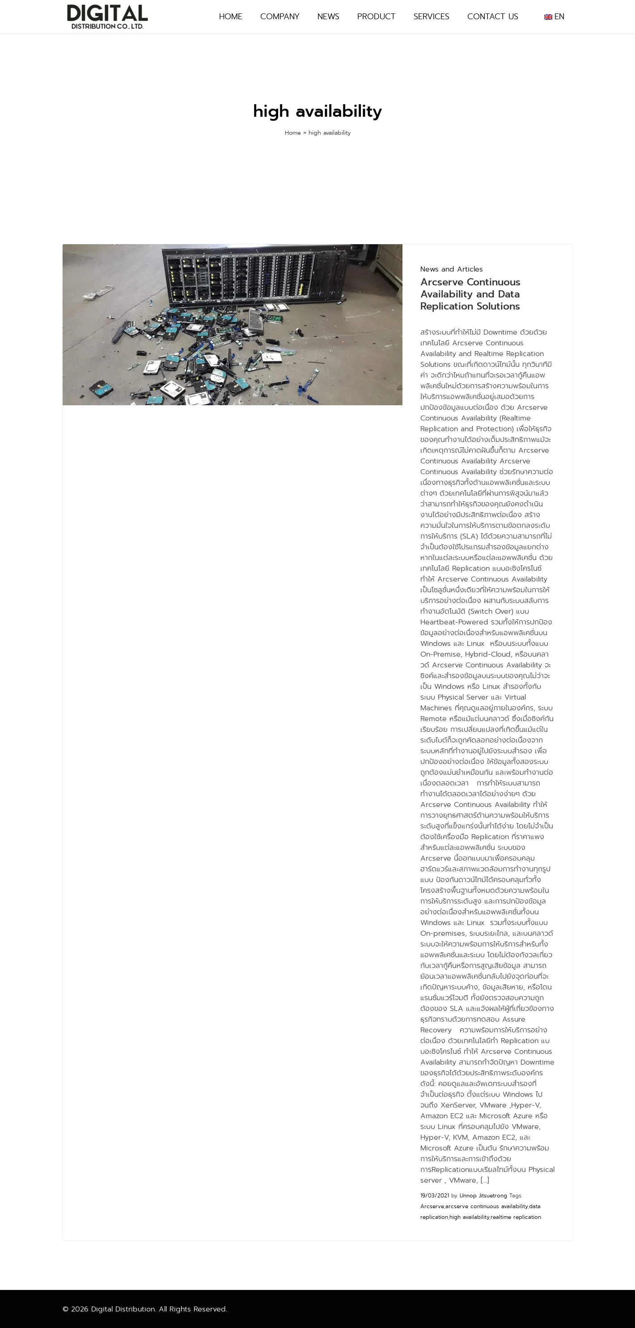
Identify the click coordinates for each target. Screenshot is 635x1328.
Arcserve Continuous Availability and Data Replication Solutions (470, 294)
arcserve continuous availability (486, 1206)
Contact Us (492, 16)
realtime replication (516, 1217)
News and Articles (451, 269)
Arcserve (432, 1206)
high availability (469, 1217)
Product (376, 16)
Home (230, 16)
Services (431, 16)
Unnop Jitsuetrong (483, 1195)
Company (280, 16)
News (328, 16)
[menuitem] (554, 17)
